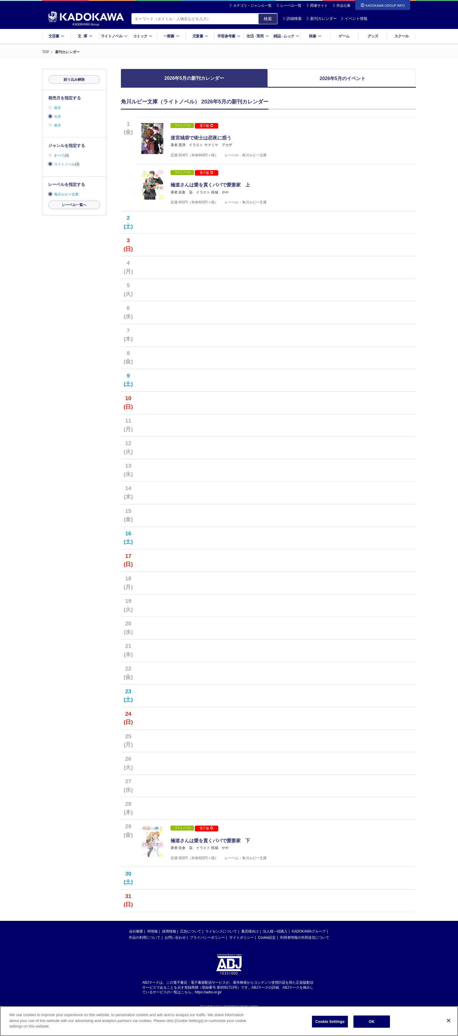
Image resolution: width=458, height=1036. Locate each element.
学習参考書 (229, 36)
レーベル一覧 (290, 6)
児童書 (200, 36)
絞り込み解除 (74, 79)
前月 (57, 108)
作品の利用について (144, 956)
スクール (401, 36)
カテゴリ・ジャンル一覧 (252, 6)
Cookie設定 (267, 956)
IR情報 (152, 950)
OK (371, 1023)
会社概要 (136, 950)
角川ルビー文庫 (66, 194)
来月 (57, 125)
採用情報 (169, 950)
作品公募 (343, 6)
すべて (59, 155)
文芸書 (56, 36)
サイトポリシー (241, 956)
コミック (142, 36)
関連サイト (319, 6)
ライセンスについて (221, 950)
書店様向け (250, 950)
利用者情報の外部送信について (304, 956)
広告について (190, 950)
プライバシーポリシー (207, 956)
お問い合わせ (175, 956)
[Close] (448, 1022)
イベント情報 (354, 18)
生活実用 (258, 36)
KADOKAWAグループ (309, 950)
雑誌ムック (286, 36)
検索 (268, 18)
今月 (57, 117)
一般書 (172, 36)
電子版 (206, 125)
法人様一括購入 (275, 950)
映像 (315, 36)
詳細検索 (292, 18)
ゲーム (344, 36)
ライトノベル (114, 36)
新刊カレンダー (321, 18)
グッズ (372, 36)
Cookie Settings (330, 1023)
